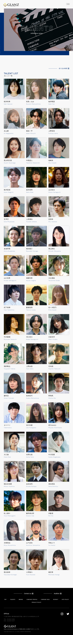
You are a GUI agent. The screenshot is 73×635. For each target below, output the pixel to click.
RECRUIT (55, 599)
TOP (5, 599)
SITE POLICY (65, 599)
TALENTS (12, 599)
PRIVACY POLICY (36, 602)
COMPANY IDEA (45, 599)
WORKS (21, 599)
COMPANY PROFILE (32, 599)
